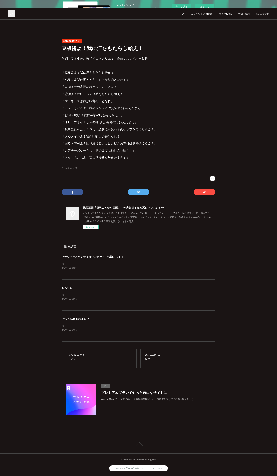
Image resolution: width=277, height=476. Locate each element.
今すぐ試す (181, 6)
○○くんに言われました (75, 319)
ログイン (205, 6)
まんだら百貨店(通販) (202, 13)
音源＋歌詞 (244, 13)
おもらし (67, 287)
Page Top (138, 445)
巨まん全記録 (262, 13)
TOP (182, 13)
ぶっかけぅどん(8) (69, 168)
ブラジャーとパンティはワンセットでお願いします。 (94, 256)
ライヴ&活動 (225, 13)
